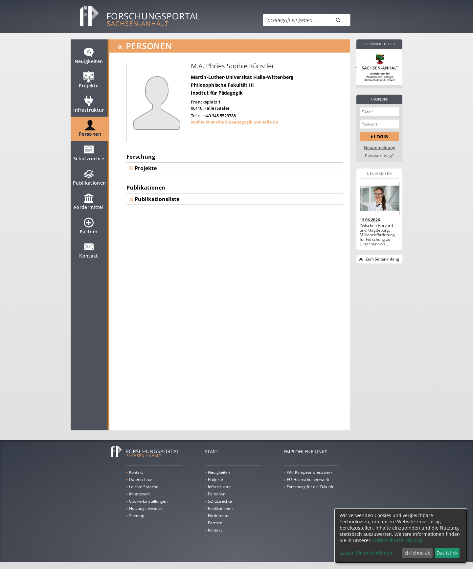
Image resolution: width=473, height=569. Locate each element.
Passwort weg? (379, 155)
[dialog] (400, 535)
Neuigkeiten (89, 58)
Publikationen (89, 180)
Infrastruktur (88, 107)
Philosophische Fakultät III (222, 85)
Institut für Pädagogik (217, 93)
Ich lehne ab (417, 553)
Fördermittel (88, 204)
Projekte (89, 83)
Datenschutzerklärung (397, 540)
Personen (90, 131)
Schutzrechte (88, 156)
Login (381, 136)
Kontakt (88, 253)
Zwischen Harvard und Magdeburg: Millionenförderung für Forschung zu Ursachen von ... (377, 234)
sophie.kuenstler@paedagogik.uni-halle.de (234, 122)
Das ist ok (447, 553)
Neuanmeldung (379, 147)
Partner (89, 229)
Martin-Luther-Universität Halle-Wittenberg (242, 77)
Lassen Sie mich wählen (366, 553)
